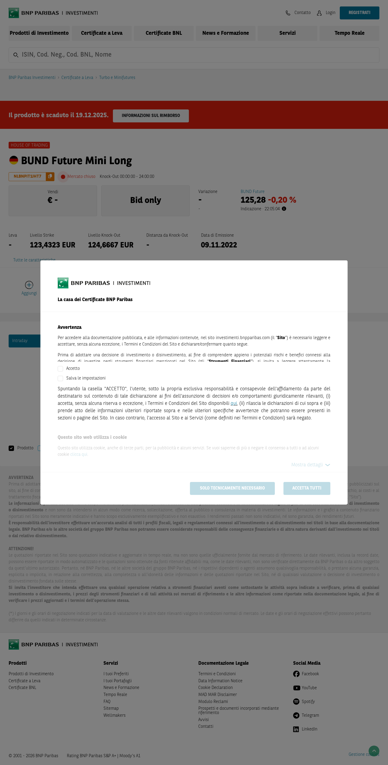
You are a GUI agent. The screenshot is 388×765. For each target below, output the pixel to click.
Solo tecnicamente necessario (232, 488)
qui (234, 403)
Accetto (73, 369)
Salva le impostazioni (86, 378)
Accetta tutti (306, 488)
